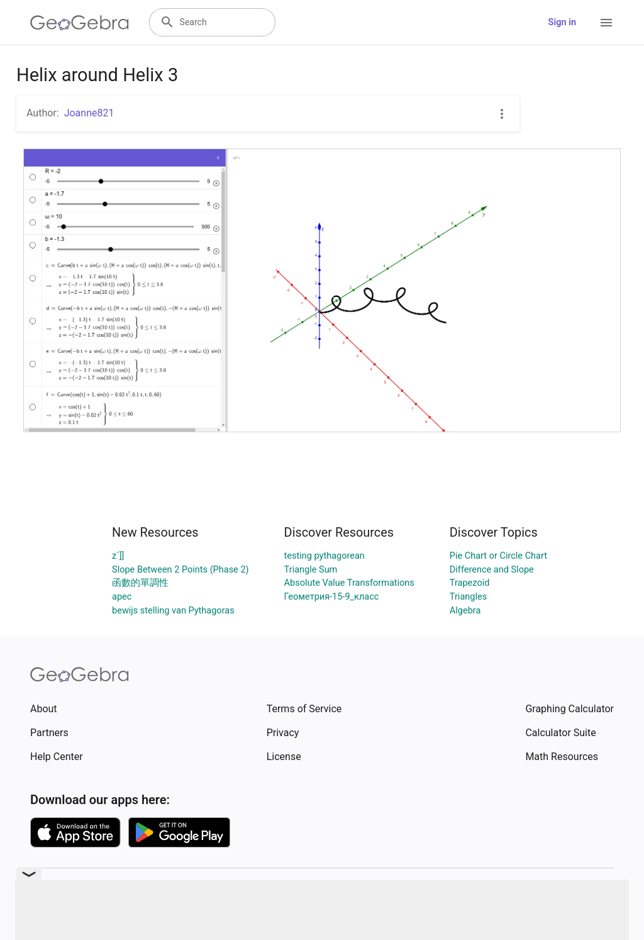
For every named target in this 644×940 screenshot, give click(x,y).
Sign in (562, 22)
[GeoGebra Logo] (79, 22)
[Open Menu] (606, 22)
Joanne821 (89, 113)
